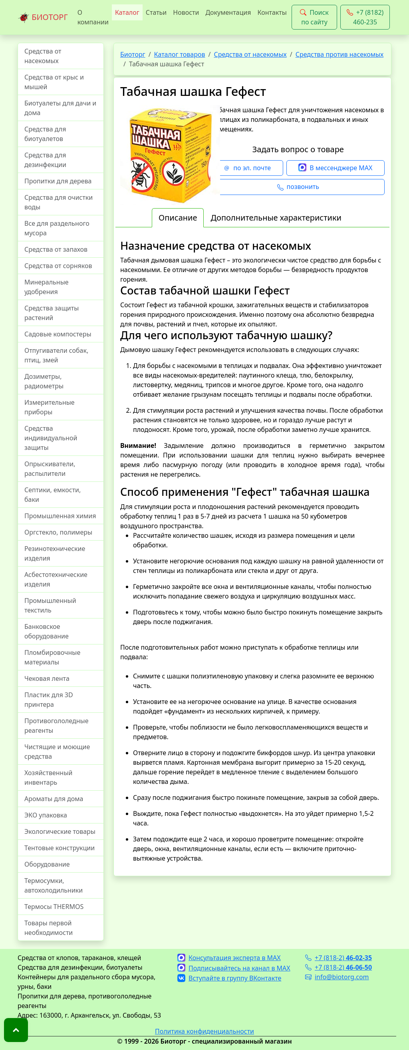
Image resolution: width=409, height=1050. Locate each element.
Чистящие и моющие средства (57, 751)
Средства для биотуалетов (45, 134)
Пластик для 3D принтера (48, 699)
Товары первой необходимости (48, 928)
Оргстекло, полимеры (58, 532)
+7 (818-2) (338, 957)
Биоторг (132, 54)
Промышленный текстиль (50, 605)
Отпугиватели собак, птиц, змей (56, 355)
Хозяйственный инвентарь (48, 777)
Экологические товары (59, 831)
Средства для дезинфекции (45, 160)
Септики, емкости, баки (52, 494)
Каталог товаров (179, 54)
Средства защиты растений (51, 313)
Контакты (271, 12)
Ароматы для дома (53, 798)
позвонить (298, 187)
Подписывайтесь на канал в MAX (233, 968)
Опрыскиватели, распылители (49, 468)
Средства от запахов (55, 249)
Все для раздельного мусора (56, 228)
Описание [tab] (178, 217)
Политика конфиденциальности (204, 1031)
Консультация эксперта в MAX (229, 957)
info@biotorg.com (337, 976)
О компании (93, 17)
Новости (186, 12)
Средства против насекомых (340, 54)
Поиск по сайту (314, 17)
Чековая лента (46, 678)
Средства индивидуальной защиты (50, 438)
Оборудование (47, 864)
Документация (228, 12)
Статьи (156, 12)
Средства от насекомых (43, 56)
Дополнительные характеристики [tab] (275, 217)
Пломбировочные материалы (52, 657)
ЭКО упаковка (45, 815)
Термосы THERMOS (53, 906)
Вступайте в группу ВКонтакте (229, 978)
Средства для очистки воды (58, 202)
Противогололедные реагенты (56, 725)
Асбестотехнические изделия (55, 579)
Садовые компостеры (57, 334)
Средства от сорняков (58, 265)
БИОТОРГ (43, 18)
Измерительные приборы (49, 407)
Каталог (127, 12)
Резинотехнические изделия (54, 553)
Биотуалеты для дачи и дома (60, 108)
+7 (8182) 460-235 (365, 17)
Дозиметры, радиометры (44, 381)
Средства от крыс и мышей (54, 82)
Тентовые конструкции (59, 847)
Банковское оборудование (46, 631)
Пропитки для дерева (58, 181)
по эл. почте (247, 168)
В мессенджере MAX (335, 168)
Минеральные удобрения (46, 287)
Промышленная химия (60, 515)
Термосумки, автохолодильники (53, 885)
